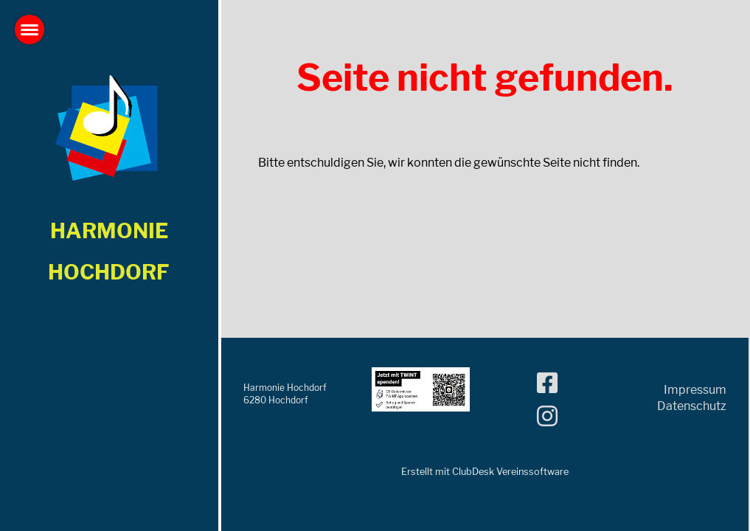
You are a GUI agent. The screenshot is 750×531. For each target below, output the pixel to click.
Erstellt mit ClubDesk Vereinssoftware (485, 471)
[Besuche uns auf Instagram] (547, 416)
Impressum (695, 390)
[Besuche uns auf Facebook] (547, 383)
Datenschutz (691, 406)
